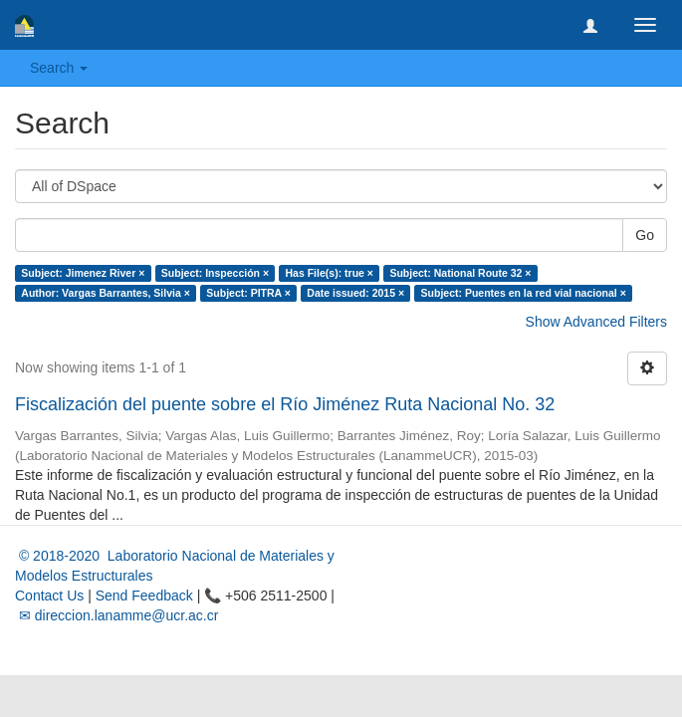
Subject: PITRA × (248, 293)
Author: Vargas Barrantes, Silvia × (105, 293)
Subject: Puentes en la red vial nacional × (523, 293)
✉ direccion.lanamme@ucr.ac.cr (116, 615)
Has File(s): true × (329, 273)
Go (644, 235)
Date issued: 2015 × (355, 293)
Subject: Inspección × (215, 273)
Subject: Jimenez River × (82, 273)
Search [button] (59, 68)
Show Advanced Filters (596, 322)
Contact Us (49, 595)
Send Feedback (144, 595)
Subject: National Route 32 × (460, 273)
